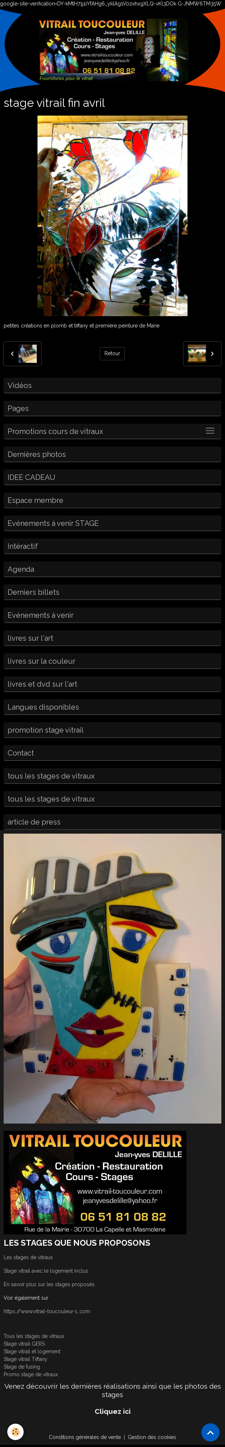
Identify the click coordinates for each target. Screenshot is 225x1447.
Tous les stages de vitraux (34, 1336)
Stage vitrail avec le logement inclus (46, 1271)
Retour (112, 353)
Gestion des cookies (152, 1437)
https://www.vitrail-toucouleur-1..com (47, 1311)
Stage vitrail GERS (24, 1344)
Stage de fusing (22, 1367)
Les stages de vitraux (28, 1257)
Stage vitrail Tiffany (25, 1359)
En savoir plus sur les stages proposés (49, 1284)
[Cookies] (15, 1432)
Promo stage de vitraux (31, 1374)
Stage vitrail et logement (32, 1351)
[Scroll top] (210, 1432)
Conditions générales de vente (85, 1437)
